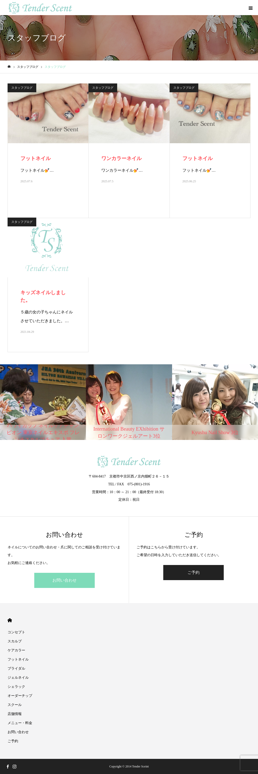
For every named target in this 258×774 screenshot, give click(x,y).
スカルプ (15, 641)
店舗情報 (15, 714)
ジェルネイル (18, 677)
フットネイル (18, 659)
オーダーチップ (20, 696)
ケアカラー (16, 650)
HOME (10, 620)
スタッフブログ (22, 88)
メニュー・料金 (20, 723)
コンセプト (16, 632)
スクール (15, 705)
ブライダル (16, 668)
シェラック (18, 687)
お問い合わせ (64, 580)
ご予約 (193, 572)
